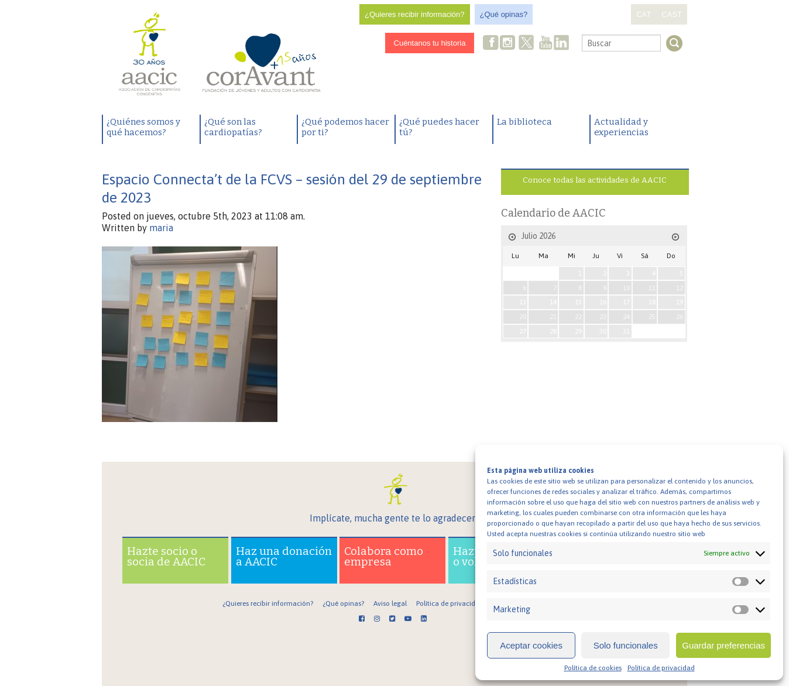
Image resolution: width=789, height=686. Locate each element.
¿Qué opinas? (504, 14)
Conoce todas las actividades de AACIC (595, 180)
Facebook (491, 43)
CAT (643, 14)
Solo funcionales (626, 645)
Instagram (508, 43)
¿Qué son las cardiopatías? (233, 127)
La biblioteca (524, 121)
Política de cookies (593, 667)
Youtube (545, 43)
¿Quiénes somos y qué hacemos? (143, 127)
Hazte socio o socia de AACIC (166, 556)
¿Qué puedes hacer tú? (439, 127)
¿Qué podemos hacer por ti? (345, 127)
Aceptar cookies (531, 645)
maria (161, 227)
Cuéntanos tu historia (430, 43)
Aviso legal (390, 603)
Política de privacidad (661, 667)
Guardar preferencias (723, 645)
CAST (671, 14)
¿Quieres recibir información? (415, 14)
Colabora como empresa (383, 556)
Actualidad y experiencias (621, 127)
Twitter (526, 44)
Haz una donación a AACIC (284, 556)
